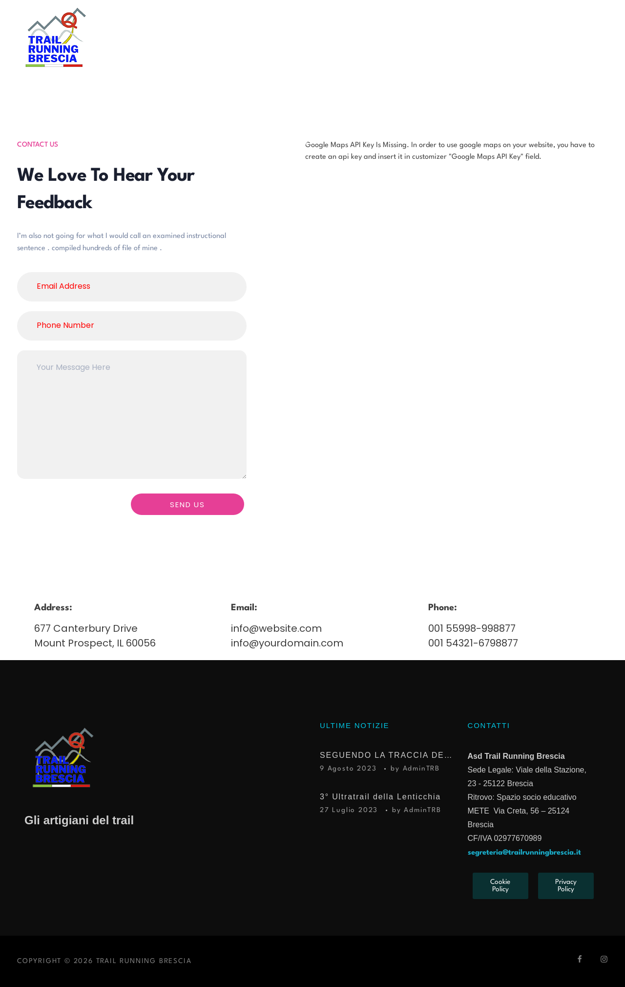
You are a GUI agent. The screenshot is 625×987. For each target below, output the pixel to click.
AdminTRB (421, 768)
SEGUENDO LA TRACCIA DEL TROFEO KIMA (386, 755)
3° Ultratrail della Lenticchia (380, 797)
